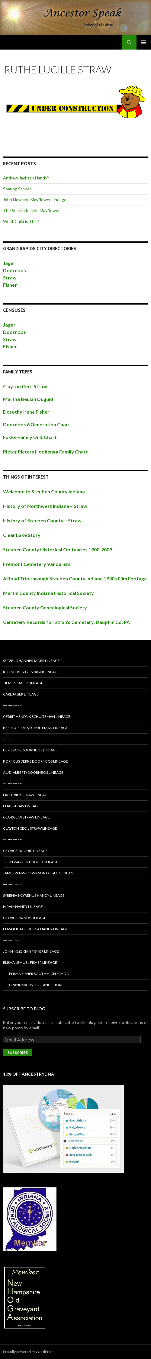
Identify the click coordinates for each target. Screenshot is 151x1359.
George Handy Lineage (24, 917)
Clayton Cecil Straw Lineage (30, 828)
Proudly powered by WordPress (28, 1351)
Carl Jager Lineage (21, 694)
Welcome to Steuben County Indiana (44, 491)
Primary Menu (144, 42)
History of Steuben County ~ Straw (42, 520)
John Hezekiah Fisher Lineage (31, 951)
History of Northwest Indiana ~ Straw (45, 506)
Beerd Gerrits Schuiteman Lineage (35, 727)
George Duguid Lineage (25, 850)
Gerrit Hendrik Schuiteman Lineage (36, 716)
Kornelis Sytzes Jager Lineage (31, 672)
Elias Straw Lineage (21, 806)
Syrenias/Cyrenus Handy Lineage (34, 895)
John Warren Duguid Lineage (30, 862)
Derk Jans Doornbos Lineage (30, 750)
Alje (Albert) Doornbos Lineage (33, 772)
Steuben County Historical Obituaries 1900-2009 (57, 549)
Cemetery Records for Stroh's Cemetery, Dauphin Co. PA (66, 622)
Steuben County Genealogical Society (45, 607)
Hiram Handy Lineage (23, 906)
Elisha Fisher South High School (40, 973)
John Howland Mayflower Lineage (34, 199)
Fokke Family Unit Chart (30, 437)
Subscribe (18, 1052)
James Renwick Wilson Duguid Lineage (39, 873)
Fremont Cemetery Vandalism (36, 564)
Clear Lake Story (21, 535)
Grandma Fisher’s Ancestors (36, 985)
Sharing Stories (17, 188)
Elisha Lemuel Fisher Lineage (30, 962)
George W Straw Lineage (26, 817)
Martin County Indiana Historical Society (48, 593)
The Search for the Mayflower (31, 210)
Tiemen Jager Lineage (23, 683)
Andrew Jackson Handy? (26, 177)
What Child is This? (21, 221)
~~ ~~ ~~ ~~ (12, 705)
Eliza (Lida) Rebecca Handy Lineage (35, 929)
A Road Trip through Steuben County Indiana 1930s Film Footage (75, 578)
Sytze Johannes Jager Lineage (31, 660)
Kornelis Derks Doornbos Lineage (35, 761)
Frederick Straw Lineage (26, 794)
